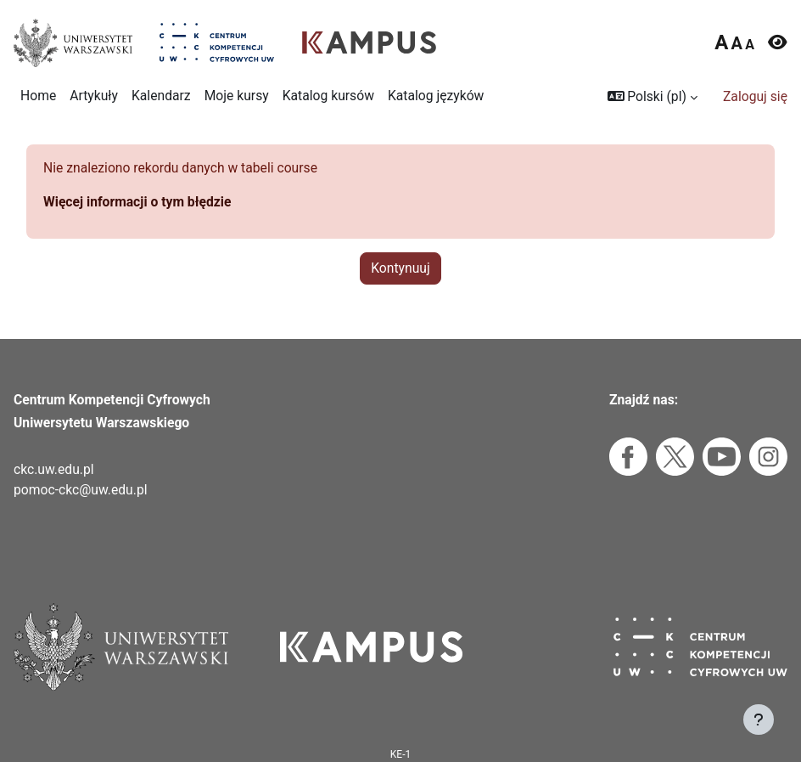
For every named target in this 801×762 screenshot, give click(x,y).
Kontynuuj (400, 268)
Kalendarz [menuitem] (161, 95)
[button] (653, 97)
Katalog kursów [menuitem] (328, 95)
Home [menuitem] (38, 95)
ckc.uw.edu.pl (54, 469)
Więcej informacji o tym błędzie (137, 202)
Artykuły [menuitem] (94, 95)
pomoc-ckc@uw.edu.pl (81, 490)
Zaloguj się (755, 96)
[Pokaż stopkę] (758, 719)
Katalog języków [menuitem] (436, 95)
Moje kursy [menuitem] (236, 95)
